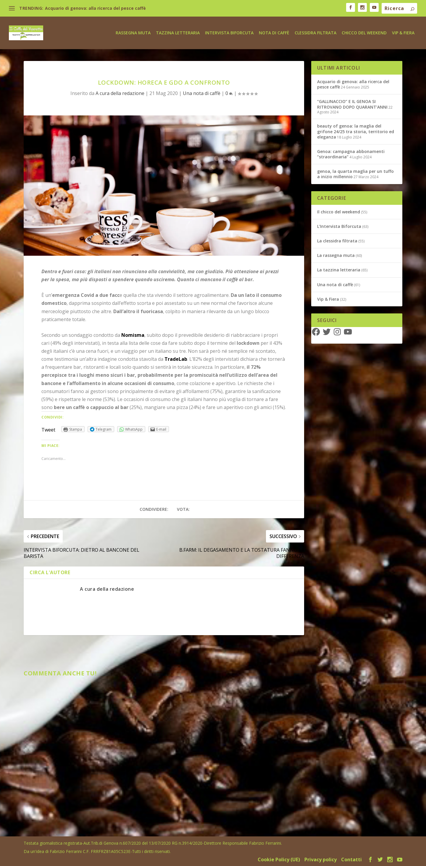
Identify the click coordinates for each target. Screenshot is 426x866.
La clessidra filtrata (337, 240)
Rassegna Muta (133, 32)
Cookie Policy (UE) (279, 859)
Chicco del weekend (364, 32)
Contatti (351, 859)
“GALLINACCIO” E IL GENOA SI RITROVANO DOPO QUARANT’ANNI (352, 103)
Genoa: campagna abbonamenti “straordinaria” (351, 153)
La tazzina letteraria (338, 269)
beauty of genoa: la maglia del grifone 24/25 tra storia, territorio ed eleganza (355, 131)
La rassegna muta (336, 255)
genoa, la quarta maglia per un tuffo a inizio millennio (355, 173)
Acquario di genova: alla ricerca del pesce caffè (95, 8)
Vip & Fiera (403, 32)
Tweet (48, 429)
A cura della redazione (120, 93)
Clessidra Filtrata (315, 32)
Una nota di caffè (201, 93)
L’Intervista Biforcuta (339, 226)
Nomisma (132, 334)
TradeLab (175, 358)
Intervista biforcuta (229, 32)
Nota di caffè (274, 32)
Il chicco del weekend (338, 211)
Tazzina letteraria (178, 32)
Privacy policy (320, 859)
